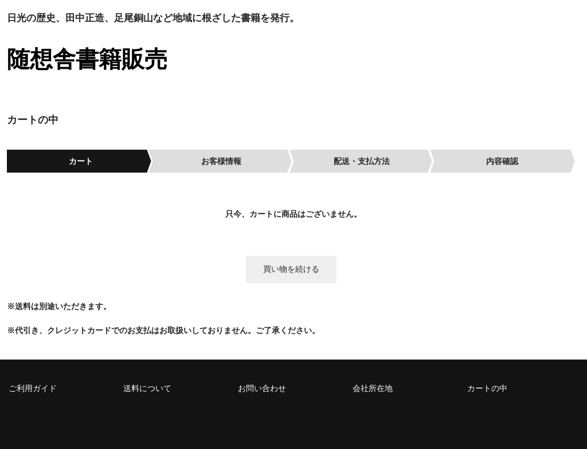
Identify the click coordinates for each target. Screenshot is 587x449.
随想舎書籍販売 (87, 59)
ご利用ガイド (33, 388)
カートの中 (487, 388)
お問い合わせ (262, 388)
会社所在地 (373, 388)
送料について (147, 388)
